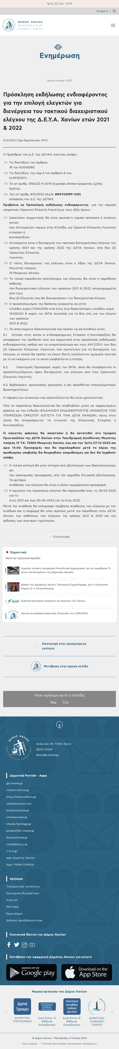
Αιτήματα (102, 11)
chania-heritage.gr (18, 824)
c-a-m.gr (12, 851)
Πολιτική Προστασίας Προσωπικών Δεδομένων (69, 1044)
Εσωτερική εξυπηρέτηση (22, 893)
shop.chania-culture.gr (21, 797)
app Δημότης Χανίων (20, 858)
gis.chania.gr (14, 783)
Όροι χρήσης (29, 1044)
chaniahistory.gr (17, 844)
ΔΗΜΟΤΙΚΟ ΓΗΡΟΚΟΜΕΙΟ (22, 1010)
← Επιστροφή (59, 536)
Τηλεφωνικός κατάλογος (23, 886)
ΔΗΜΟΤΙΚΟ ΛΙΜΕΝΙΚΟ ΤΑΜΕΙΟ (96, 1012)
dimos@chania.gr (47, 755)
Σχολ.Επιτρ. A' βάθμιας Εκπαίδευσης (47, 1012)
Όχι (66, 702)
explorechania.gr (17, 810)
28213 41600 (44, 749)
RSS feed (12, 906)
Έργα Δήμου (14, 913)
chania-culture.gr (17, 790)
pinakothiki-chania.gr (20, 830)
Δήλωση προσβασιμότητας (24, 920)
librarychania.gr (17, 837)
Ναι (53, 702)
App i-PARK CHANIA (20, 864)
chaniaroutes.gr (16, 817)
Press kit (12, 900)
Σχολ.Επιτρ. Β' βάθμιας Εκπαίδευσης (72, 1012)
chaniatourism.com (18, 803)
